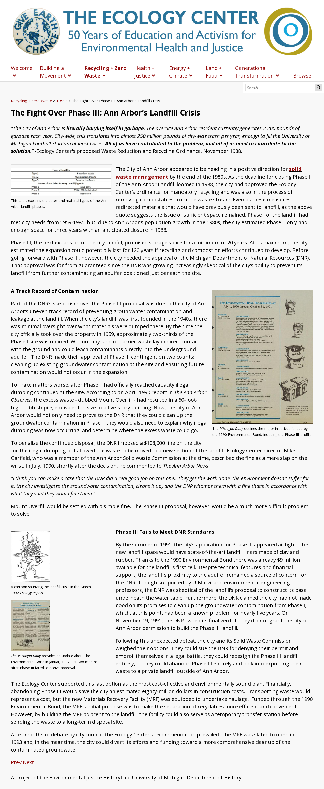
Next (28, 762)
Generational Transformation (254, 72)
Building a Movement (53, 72)
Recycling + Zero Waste (105, 72)
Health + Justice (144, 72)
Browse (302, 75)
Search (318, 87)
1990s (62, 100)
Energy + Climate (179, 72)
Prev (16, 762)
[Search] (280, 87)
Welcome (21, 68)
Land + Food (214, 72)
